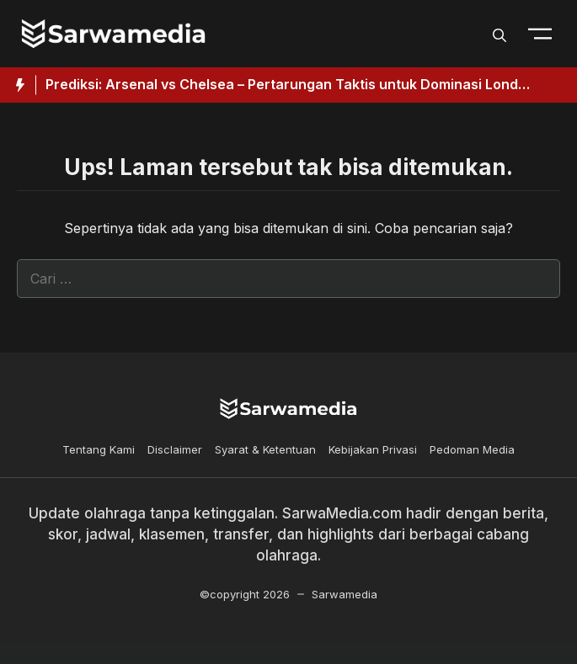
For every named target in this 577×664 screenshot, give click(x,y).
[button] (499, 33)
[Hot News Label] (18, 85)
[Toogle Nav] (540, 33)
